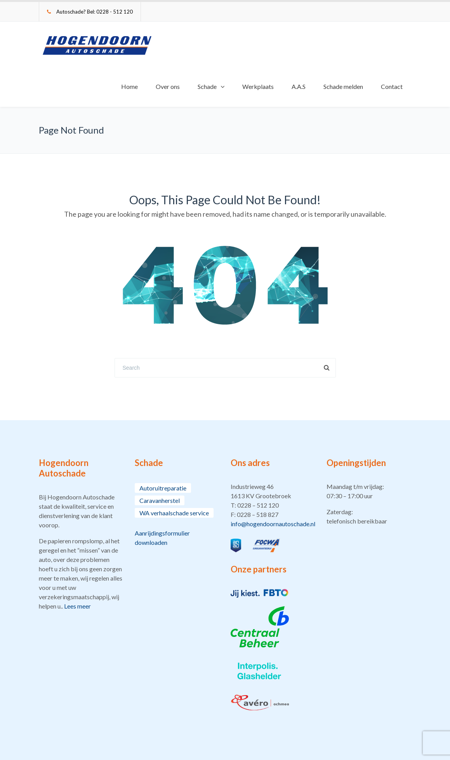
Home (129, 86)
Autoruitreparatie (162, 488)
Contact (392, 86)
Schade (207, 86)
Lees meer (77, 606)
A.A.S (299, 86)
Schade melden (343, 86)
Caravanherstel (159, 500)
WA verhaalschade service (174, 513)
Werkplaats (258, 86)
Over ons (168, 86)
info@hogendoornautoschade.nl (273, 523)
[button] (273, 505)
